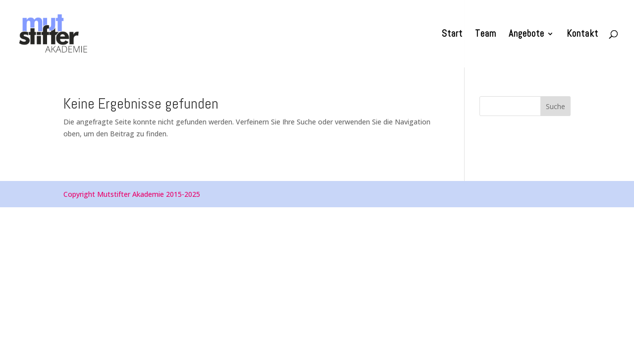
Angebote (526, 35)
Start (452, 35)
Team (485, 35)
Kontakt (582, 35)
